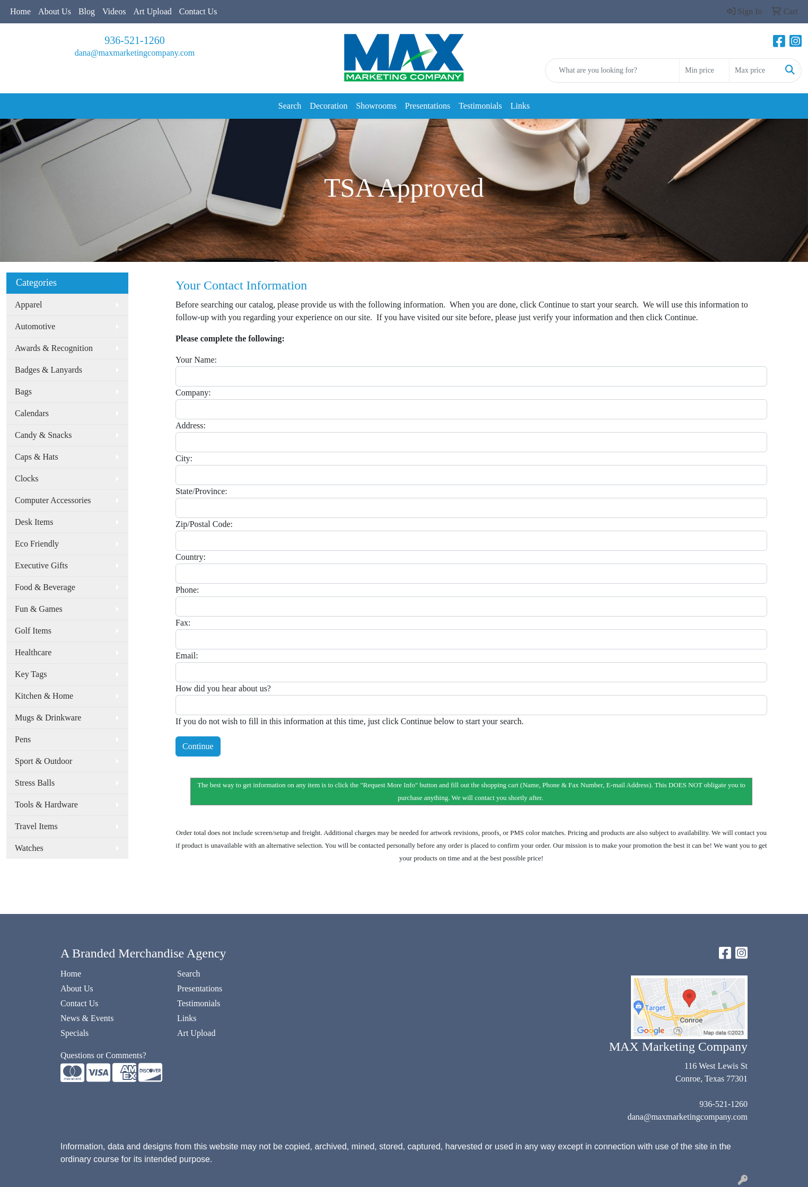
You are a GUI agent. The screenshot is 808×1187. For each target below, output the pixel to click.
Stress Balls (35, 782)
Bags (23, 391)
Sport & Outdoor (43, 761)
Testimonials (480, 105)
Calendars (32, 413)
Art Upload (152, 11)
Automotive (35, 326)
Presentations (427, 105)
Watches (29, 847)
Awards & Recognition (54, 348)
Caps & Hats (36, 456)
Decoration (328, 105)
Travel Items (36, 826)
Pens (23, 739)
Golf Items (33, 630)
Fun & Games (39, 608)
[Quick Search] (612, 70)
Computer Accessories (53, 500)
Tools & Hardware (46, 804)
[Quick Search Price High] (754, 70)
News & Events (86, 1018)
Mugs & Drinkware (48, 717)
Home (20, 11)
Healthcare (33, 652)
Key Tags (31, 674)
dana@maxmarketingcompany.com (135, 52)
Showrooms (376, 105)
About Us (54, 11)
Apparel (28, 304)
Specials (74, 1032)
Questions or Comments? (103, 1055)
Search (290, 105)
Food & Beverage (45, 587)
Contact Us (198, 11)
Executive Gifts (41, 565)
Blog (86, 11)
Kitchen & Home (44, 695)
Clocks (26, 478)
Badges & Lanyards (48, 369)
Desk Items (34, 521)
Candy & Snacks (43, 434)
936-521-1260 (134, 40)
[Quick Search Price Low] (704, 70)
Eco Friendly (37, 543)
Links (520, 105)
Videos (114, 11)
